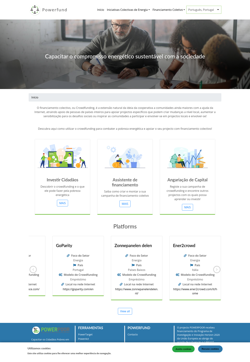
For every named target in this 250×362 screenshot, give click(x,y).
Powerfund (54, 10)
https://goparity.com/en (124, 289)
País (67, 265)
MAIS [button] (62, 203)
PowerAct (83, 338)
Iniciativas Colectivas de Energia (127, 10)
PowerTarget (85, 334)
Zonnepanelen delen (179, 245)
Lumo (48, 245)
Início (100, 10)
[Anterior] (33, 269)
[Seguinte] (216, 269)
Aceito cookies (183, 349)
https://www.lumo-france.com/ (65, 289)
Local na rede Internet (67, 284)
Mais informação (123, 353)
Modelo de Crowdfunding (68, 275)
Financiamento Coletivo (168, 10)
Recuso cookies (210, 349)
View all (125, 311)
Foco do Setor (68, 256)
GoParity (110, 245)
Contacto (133, 334)
